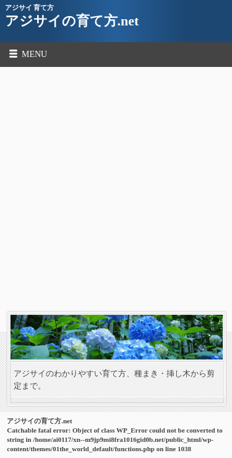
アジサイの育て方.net (72, 21)
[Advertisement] (116, 189)
